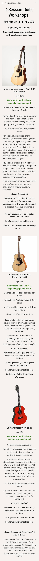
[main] (19, 21)
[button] (2, 3)
